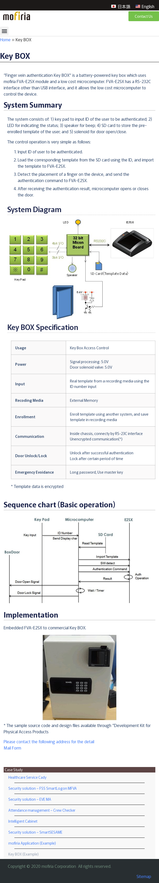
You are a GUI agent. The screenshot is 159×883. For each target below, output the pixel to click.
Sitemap (144, 876)
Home (5, 39)
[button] (4, 31)
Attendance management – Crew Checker (41, 810)
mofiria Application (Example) (32, 843)
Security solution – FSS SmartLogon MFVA (42, 788)
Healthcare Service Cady (27, 777)
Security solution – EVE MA (29, 799)
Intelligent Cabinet (22, 821)
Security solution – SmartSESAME (35, 832)
